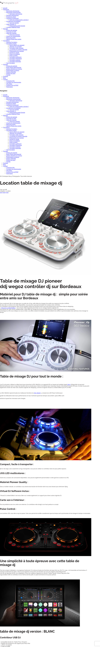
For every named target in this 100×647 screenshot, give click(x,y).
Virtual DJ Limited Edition (8, 308)
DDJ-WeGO (37, 393)
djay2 (68, 384)
